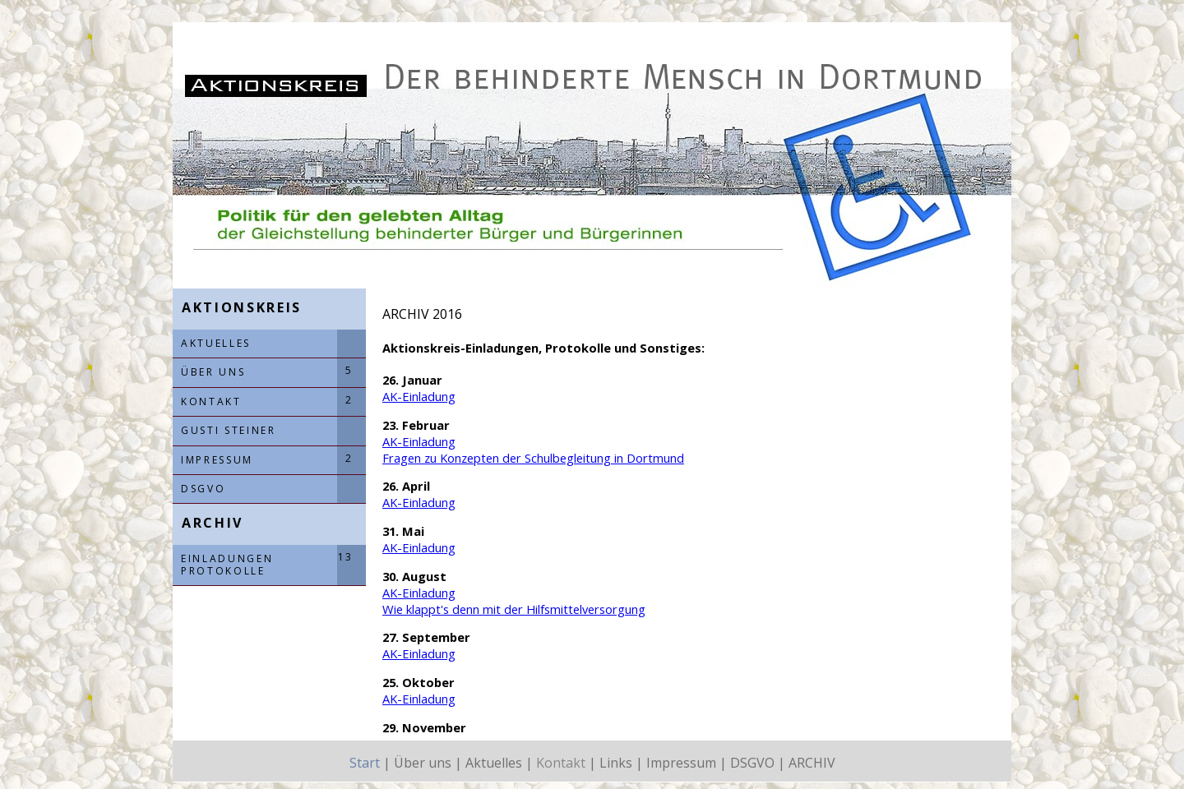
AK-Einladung (419, 396)
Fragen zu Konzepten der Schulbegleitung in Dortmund (533, 458)
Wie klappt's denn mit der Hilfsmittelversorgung (513, 609)
